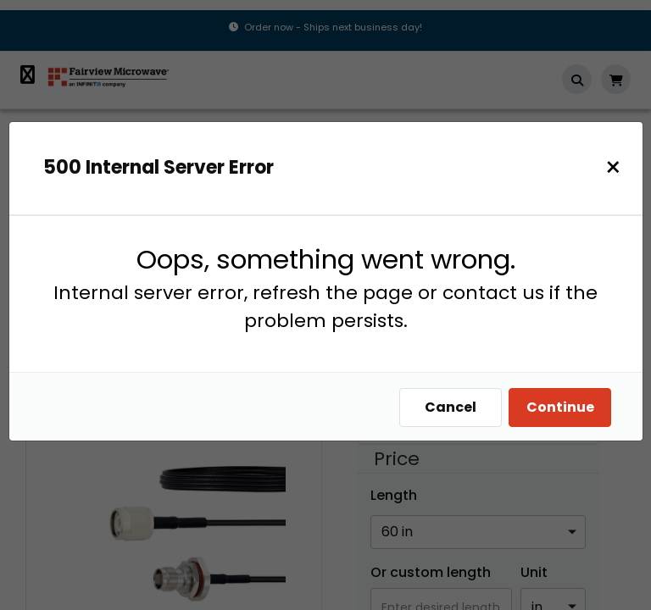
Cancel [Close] (455, 407)
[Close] (617, 167)
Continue (564, 407)
